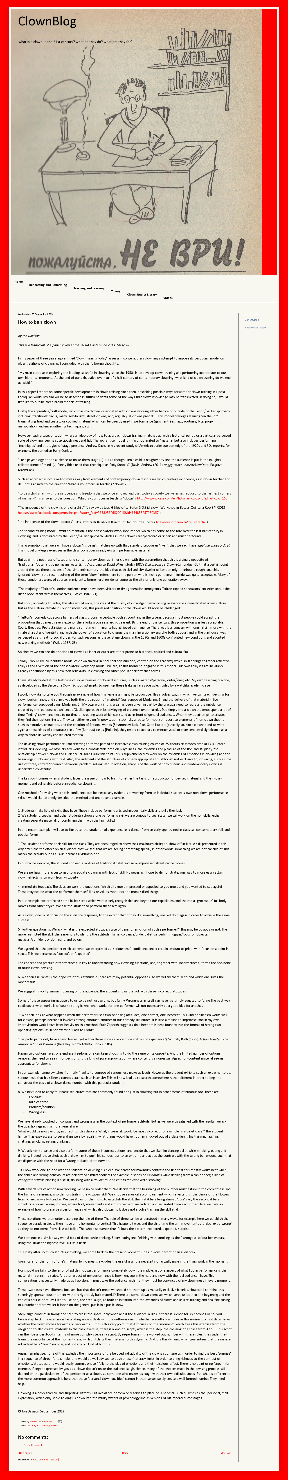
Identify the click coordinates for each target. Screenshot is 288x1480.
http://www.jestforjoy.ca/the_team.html (181, 522)
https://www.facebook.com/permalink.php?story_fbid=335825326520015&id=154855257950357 (88, 513)
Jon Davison (252, 320)
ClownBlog (47, 22)
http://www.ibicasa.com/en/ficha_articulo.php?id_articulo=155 (182, 498)
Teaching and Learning (38, 1425)
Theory (54, 1425)
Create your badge (255, 327)
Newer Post (25, 1453)
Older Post (224, 1453)
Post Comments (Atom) (46, 1459)
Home (125, 1453)
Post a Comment (33, 1445)
